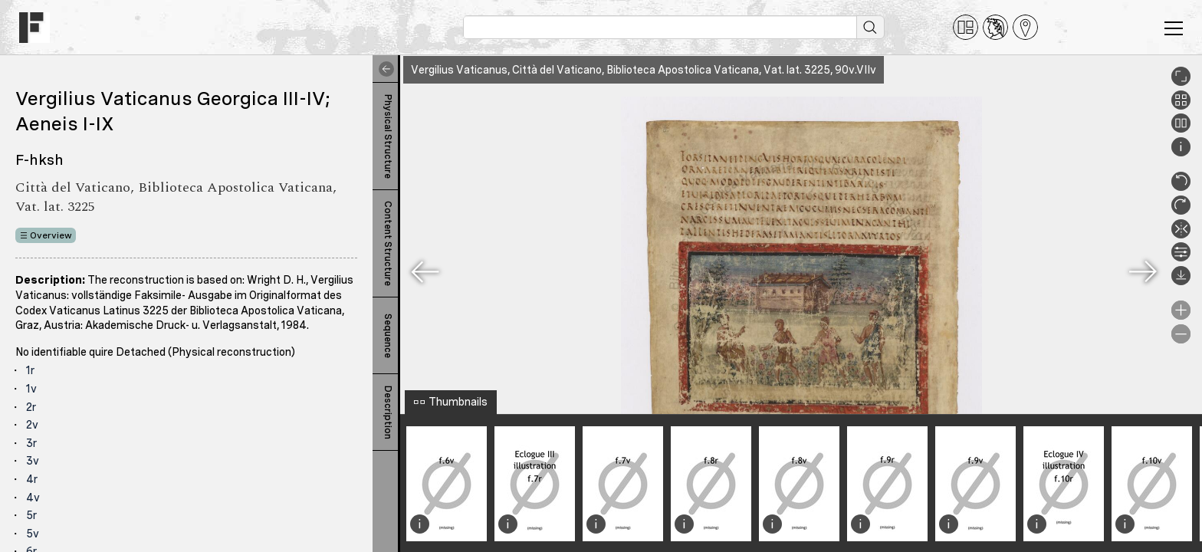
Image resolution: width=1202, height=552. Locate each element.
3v (32, 461)
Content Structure (388, 243)
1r (30, 370)
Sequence (388, 336)
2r (31, 407)
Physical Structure (388, 136)
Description (388, 412)
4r (32, 479)
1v (31, 389)
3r (31, 443)
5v (32, 533)
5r (31, 515)
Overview (51, 235)
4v (33, 497)
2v (32, 425)
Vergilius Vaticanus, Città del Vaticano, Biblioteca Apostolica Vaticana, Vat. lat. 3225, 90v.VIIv (643, 70)
